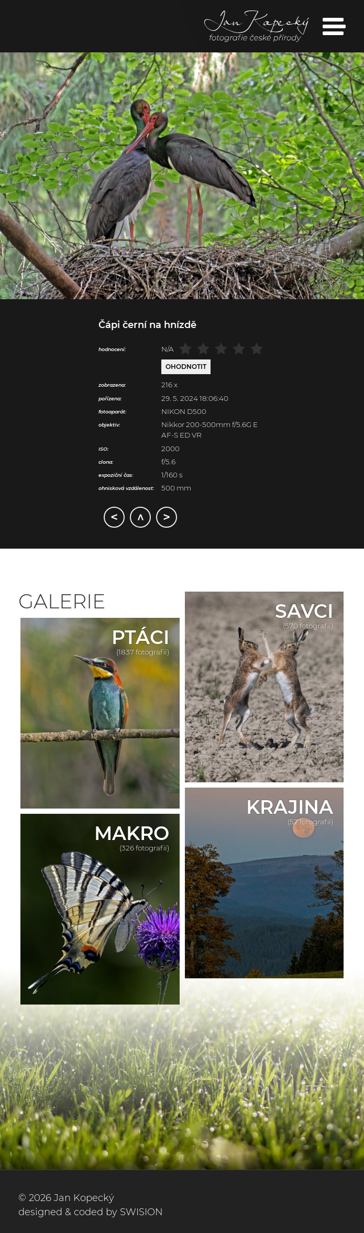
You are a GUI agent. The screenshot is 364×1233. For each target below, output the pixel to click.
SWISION (141, 1212)
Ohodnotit (186, 366)
